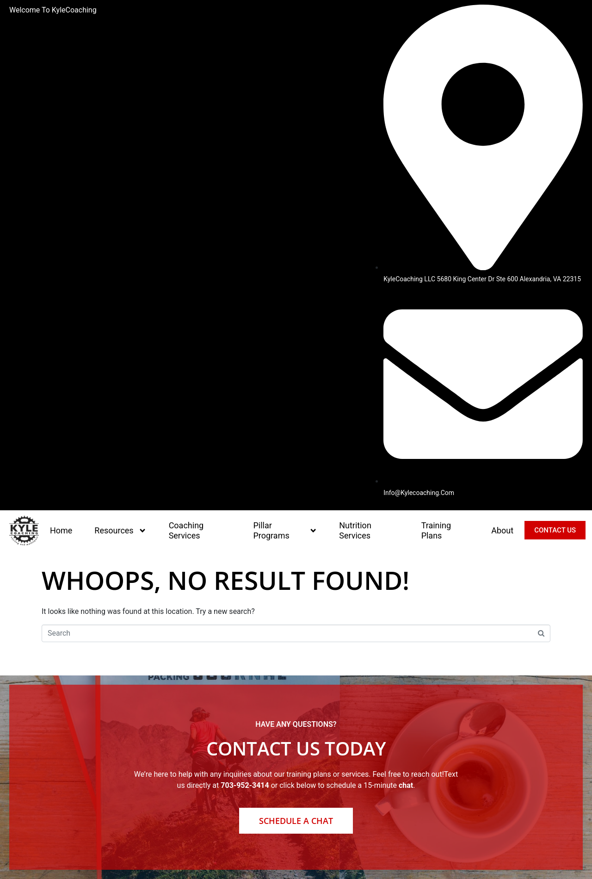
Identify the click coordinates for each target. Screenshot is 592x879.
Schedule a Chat (296, 820)
